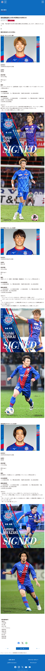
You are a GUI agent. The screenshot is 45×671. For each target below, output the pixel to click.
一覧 (23, 648)
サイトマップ (33, 662)
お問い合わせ (12, 659)
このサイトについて (11, 662)
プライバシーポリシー (33, 659)
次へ (37, 648)
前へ (8, 648)
